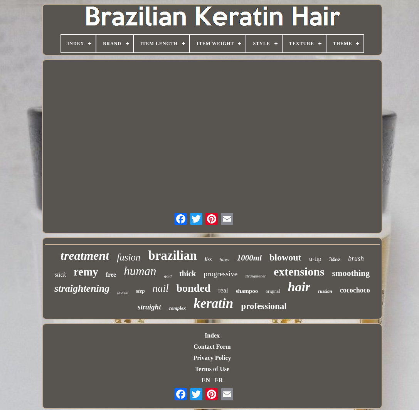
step (140, 291)
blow (224, 259)
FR (219, 380)
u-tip (315, 258)
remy (86, 271)
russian (325, 291)
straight (149, 307)
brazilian (172, 255)
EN (206, 380)
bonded (193, 288)
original (273, 291)
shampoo (247, 291)
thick (187, 273)
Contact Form (212, 346)
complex (177, 308)
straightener (255, 276)
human (140, 271)
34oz (334, 259)
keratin (213, 303)
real (223, 290)
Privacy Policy (212, 358)
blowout (285, 257)
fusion (128, 257)
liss (208, 259)
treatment (85, 255)
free (111, 274)
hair (299, 287)
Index (212, 335)
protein (122, 292)
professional (263, 306)
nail (160, 288)
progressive (221, 274)
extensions (299, 271)
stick (60, 274)
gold (168, 276)
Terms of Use (212, 369)
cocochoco (355, 290)
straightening (81, 288)
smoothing (351, 273)
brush (356, 258)
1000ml (249, 257)
